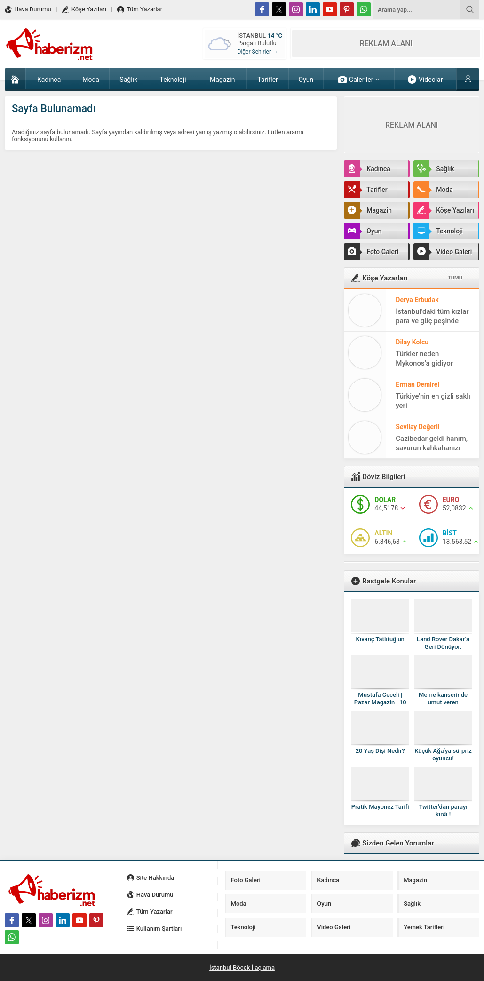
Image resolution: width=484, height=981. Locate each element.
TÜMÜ (455, 278)
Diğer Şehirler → (258, 51)
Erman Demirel (417, 384)
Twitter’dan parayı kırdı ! (443, 810)
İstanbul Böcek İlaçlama (242, 967)
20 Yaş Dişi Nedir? (380, 750)
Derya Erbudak (417, 299)
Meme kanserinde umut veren (443, 698)
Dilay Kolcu (412, 342)
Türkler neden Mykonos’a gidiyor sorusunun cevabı (424, 363)
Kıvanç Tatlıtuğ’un (380, 639)
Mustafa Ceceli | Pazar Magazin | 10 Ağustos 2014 (380, 702)
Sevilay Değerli (417, 427)
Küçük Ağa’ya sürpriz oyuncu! (443, 754)
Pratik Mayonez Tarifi (380, 806)
